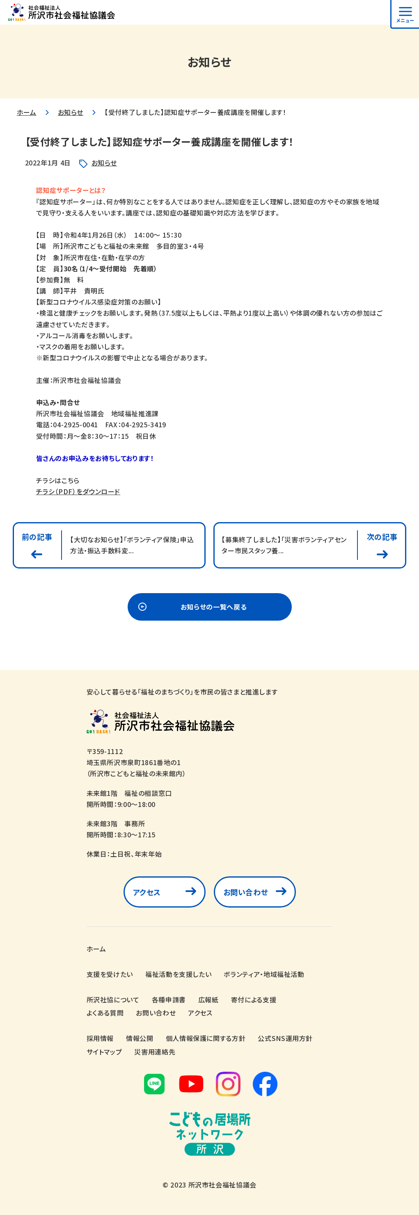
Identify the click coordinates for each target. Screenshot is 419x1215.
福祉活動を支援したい (178, 974)
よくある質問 (105, 1013)
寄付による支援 (253, 999)
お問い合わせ (245, 894)
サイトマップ (104, 1052)
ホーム (27, 112)
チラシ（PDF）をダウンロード (78, 491)
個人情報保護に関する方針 (206, 1038)
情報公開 (139, 1038)
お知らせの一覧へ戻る (214, 609)
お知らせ (71, 112)
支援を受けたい (110, 974)
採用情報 (100, 1038)
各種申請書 (169, 999)
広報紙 (208, 999)
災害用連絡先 (154, 1052)
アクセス (147, 894)
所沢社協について (113, 999)
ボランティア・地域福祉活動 (264, 974)
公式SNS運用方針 (285, 1038)
